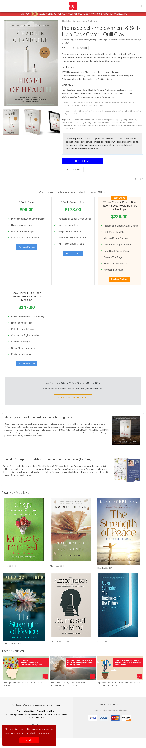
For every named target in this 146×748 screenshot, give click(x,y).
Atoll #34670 (102, 651)
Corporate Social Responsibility (29, 724)
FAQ (6, 724)
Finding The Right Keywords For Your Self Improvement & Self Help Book (67, 694)
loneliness (96, 119)
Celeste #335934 (104, 578)
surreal (70, 119)
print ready (72, 128)
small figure (82, 122)
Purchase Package (27, 251)
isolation (87, 119)
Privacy (40, 721)
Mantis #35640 (9, 576)
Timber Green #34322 (59, 651)
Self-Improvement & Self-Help (85, 21)
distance (123, 122)
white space (133, 122)
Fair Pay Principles (52, 724)
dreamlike (66, 125)
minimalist (78, 119)
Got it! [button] (29, 740)
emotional (106, 122)
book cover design (114, 125)
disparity (118, 119)
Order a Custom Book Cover (73, 407)
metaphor (86, 125)
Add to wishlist (73, 170)
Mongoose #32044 (58, 576)
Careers (64, 724)
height (125, 119)
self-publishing (129, 125)
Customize (82, 161)
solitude (132, 119)
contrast (115, 122)
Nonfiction (66, 21)
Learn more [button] (44, 733)
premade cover (98, 125)
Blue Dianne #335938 (12, 653)
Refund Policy (50, 721)
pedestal (72, 122)
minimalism (76, 125)
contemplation (108, 119)
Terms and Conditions (26, 721)
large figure (93, 122)
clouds (65, 122)
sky (99, 122)
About (12, 724)
